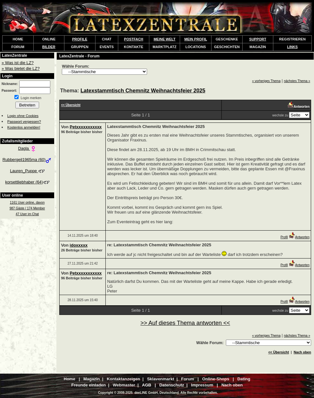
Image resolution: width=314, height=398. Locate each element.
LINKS (292, 47)
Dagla (27, 148)
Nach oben (302, 352)
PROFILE (79, 39)
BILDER (48, 47)
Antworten (299, 237)
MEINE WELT (164, 39)
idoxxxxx (79, 245)
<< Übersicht (278, 352)
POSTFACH (133, 39)
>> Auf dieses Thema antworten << (185, 323)
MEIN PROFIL (195, 39)
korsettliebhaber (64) (27, 182)
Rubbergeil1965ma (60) (27, 159)
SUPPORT (257, 39)
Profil (284, 237)
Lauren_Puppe (27, 170)
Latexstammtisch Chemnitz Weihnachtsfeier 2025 (142, 91)
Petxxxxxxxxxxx (86, 126)
